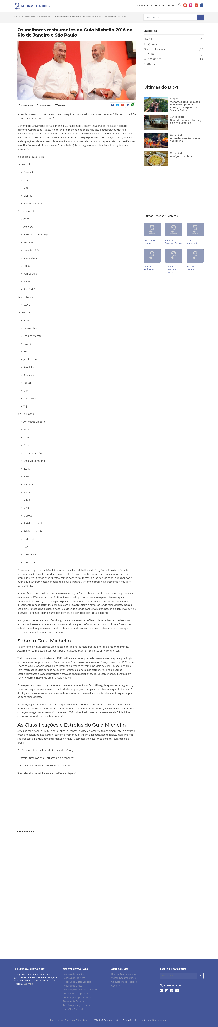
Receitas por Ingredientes (76, 1005)
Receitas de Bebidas (73, 974)
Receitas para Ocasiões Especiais (80, 989)
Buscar (179, 5)
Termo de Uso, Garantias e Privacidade (69, 1020)
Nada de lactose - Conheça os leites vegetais (186, 121)
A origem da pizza (181, 156)
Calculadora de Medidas (124, 981)
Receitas (160, 5)
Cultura (149, 54)
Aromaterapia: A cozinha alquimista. (185, 140)
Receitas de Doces (72, 985)
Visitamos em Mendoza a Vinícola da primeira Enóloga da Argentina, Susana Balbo (185, 106)
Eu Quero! (150, 44)
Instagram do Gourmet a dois (190, 5)
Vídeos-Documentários (123, 978)
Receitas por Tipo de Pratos (77, 997)
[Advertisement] (77, 803)
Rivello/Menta (159, 1020)
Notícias (149, 39)
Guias (171, 5)
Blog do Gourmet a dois (123, 974)
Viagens (149, 63)
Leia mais (28, 983)
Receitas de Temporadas (76, 993)
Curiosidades (152, 59)
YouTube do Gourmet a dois (185, 5)
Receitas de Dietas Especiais (78, 981)
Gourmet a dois (154, 49)
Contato (115, 985)
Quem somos (144, 5)
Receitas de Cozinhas (74, 978)
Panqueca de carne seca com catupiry (173, 269)
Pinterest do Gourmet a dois (196, 5)
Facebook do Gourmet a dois (202, 5)
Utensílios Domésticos (74, 1009)
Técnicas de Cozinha (73, 1001)
